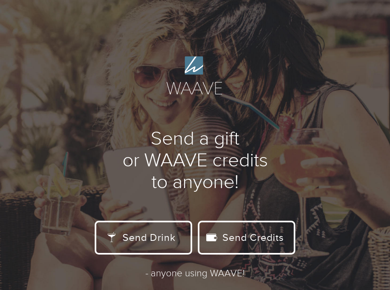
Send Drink (142, 238)
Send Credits (245, 238)
